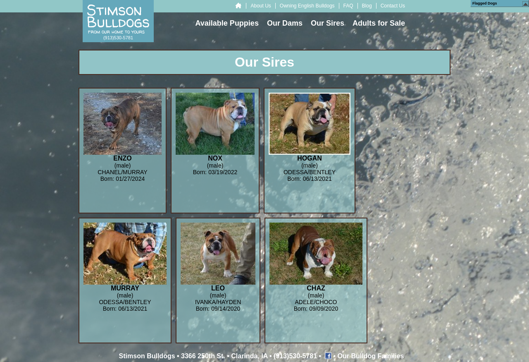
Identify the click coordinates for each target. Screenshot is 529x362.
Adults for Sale (379, 23)
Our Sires (327, 23)
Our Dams (285, 23)
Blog (367, 6)
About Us (260, 6)
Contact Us (393, 6)
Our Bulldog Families (371, 356)
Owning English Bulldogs (307, 6)
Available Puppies (227, 23)
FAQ (348, 6)
